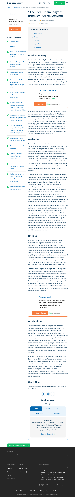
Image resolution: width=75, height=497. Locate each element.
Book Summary (38, 33)
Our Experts (27, 455)
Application (37, 44)
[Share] (52, 394)
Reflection (37, 37)
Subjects (9, 468)
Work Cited (37, 47)
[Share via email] (48, 394)
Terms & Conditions (21, 491)
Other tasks (63, 488)
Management (50, 20)
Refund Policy (33, 491)
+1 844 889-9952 (22, 468)
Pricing (34, 455)
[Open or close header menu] (67, 3)
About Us (19, 455)
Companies (10, 472)
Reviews (41, 455)
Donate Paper (11, 478)
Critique (36, 40)
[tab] (36, 408)
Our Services (10, 455)
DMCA (9, 475)
